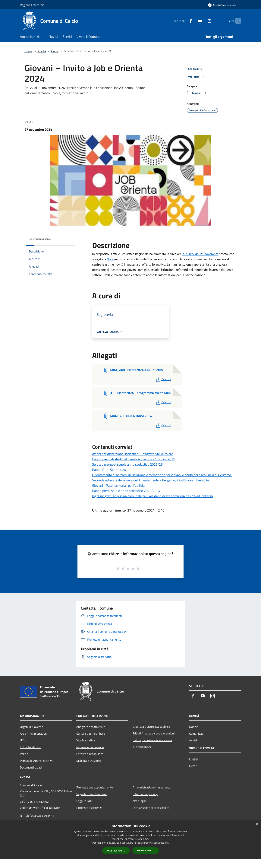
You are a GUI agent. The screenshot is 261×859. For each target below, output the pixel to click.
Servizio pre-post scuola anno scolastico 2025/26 (127, 464)
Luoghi (193, 759)
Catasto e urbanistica (89, 754)
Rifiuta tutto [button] (146, 850)
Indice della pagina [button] (40, 239)
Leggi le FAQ (84, 801)
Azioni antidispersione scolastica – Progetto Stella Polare (132, 453)
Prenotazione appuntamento (94, 787)
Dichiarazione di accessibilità (151, 807)
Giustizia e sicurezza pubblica (151, 726)
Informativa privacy (145, 794)
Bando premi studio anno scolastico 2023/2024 (126, 490)
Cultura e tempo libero (90, 733)
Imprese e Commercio (90, 747)
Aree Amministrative (33, 733)
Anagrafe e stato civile (90, 726)
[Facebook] (184, 20)
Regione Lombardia (32, 5)
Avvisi (54, 51)
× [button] (256, 824)
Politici (24, 754)
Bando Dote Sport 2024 (109, 469)
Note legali (139, 801)
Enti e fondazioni (30, 747)
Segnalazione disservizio (91, 794)
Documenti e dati (31, 767)
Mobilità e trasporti (88, 760)
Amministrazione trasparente (151, 787)
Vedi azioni (196, 77)
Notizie (193, 726)
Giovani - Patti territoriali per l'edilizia (118, 485)
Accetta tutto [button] (116, 850)
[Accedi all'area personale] (222, 5)
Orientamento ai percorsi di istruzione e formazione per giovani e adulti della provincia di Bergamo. (162, 474)
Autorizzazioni (142, 747)
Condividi (196, 69)
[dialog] (130, 839)
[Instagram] (203, 20)
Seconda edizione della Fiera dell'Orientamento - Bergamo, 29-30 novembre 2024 (150, 480)
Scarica (163, 379)
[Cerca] (236, 20)
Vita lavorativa (85, 740)
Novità (41, 51)
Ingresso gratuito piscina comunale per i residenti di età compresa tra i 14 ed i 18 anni (152, 496)
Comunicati (196, 733)
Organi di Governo (31, 726)
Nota (110, 259)
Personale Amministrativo (36, 760)
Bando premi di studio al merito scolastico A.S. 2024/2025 (133, 459)
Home (28, 51)
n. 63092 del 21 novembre (200, 254)
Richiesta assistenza (89, 807)
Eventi (193, 765)
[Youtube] (193, 20)
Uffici (23, 740)
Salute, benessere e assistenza (152, 740)
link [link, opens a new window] (167, 842)
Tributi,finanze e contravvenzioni (154, 733)
